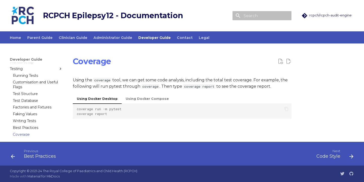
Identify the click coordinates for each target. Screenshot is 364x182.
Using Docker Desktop (97, 99)
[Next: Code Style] (333, 155)
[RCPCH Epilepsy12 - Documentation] (22, 15)
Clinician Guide (73, 37)
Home (15, 37)
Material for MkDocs (43, 176)
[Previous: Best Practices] (35, 155)
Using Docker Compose (147, 99)
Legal (204, 37)
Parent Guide (40, 37)
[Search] (262, 15)
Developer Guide (154, 37)
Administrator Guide (112, 37)
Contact (185, 37)
